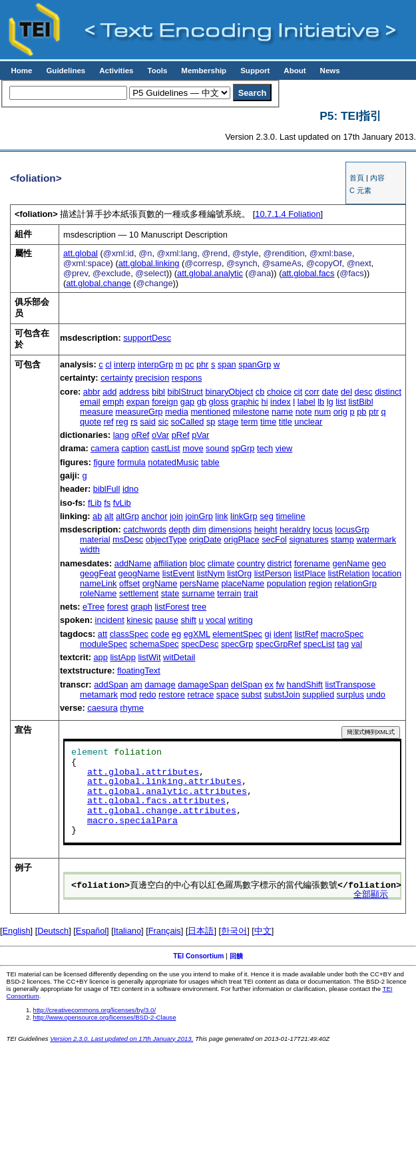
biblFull (106, 489)
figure (103, 462)
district (279, 563)
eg (176, 634)
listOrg (239, 573)
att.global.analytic (210, 273)
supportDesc (147, 338)
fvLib (122, 503)
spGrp (243, 448)
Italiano (127, 931)
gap (187, 402)
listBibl (361, 402)
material (95, 539)
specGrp (237, 644)
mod (128, 694)
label (306, 402)
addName (133, 563)
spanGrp (254, 364)
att (102, 634)
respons (187, 378)
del (346, 392)
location (386, 573)
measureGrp (138, 412)
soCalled (187, 422)
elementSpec (237, 634)
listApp (122, 657)
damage (159, 684)
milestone (251, 412)
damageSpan (203, 684)
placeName (243, 583)
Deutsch (53, 931)
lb (320, 402)
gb (201, 402)
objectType (166, 539)
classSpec (129, 634)
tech (265, 448)
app (101, 657)
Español (91, 931)
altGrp (127, 516)
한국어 (234, 931)
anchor (154, 516)
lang (121, 435)
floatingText (138, 671)
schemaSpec (154, 644)
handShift (305, 684)
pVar (200, 435)
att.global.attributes (143, 773)
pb (361, 412)
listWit (149, 657)
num (322, 412)
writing (240, 620)
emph (113, 402)
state (170, 593)
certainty (116, 378)
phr (202, 364)
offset (129, 583)
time (268, 422)
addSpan (111, 684)
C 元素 (360, 190)
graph (141, 607)
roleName (98, 593)
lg (330, 402)
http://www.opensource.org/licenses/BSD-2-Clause (104, 1017)
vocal (216, 620)
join (176, 516)
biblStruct (185, 392)
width (90, 549)
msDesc (127, 539)
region (320, 583)
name (282, 412)
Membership (203, 71)
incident (109, 620)
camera (105, 448)
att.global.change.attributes (161, 811)
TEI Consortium (198, 956)
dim (199, 529)
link (221, 516)
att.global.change (98, 283)
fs (107, 503)
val (356, 644)
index (280, 402)
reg (122, 422)
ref (109, 422)
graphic (245, 402)
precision (152, 378)
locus (323, 529)
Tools (157, 71)
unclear (308, 422)
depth (179, 529)
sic (163, 422)
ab (97, 516)
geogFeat (98, 573)
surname (198, 593)
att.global (80, 253)
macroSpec (342, 634)
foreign (165, 402)
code (160, 634)
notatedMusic (173, 462)
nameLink (98, 583)
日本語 (201, 931)
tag (343, 644)
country (251, 563)
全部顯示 (370, 895)
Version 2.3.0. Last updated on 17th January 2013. (121, 1038)
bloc (197, 563)
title (285, 422)
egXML (197, 634)
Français (164, 931)
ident (283, 634)
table (210, 462)
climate (221, 563)
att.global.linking (149, 263)
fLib (95, 503)
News (330, 71)
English (17, 931)
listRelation (349, 573)
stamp (342, 539)
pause (166, 620)
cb (260, 392)
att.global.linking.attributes (164, 782)
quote (90, 422)
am (136, 684)
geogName (139, 573)
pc (189, 364)
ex (269, 684)
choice (279, 392)
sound (217, 448)
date (329, 392)
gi (268, 634)
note (304, 412)
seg (267, 516)
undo (375, 694)
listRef (306, 634)
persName (199, 583)
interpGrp (155, 364)
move (192, 448)
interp (124, 364)
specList (319, 644)
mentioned (210, 412)
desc (364, 392)
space (227, 694)
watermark (376, 539)
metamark (99, 694)
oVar (160, 435)
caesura (102, 708)
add (109, 392)
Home (21, 71)
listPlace (310, 573)
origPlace (241, 539)
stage (228, 422)
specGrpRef (278, 644)
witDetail (179, 657)
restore (171, 694)
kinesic (139, 620)
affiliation (170, 563)
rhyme (132, 708)
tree (199, 607)
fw (280, 684)
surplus (350, 694)
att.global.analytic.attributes (167, 792)
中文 (263, 931)
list (340, 402)
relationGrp (356, 583)
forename (312, 563)
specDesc (199, 644)
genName (351, 563)
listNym (211, 573)
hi (265, 402)
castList (165, 448)
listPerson (273, 573)
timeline (290, 516)
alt (109, 516)
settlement (138, 593)
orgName (160, 583)
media (176, 412)
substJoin (282, 694)
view (284, 448)
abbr (92, 392)
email (90, 402)
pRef (181, 435)
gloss (219, 402)
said (147, 422)
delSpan (246, 684)
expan (138, 402)
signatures (308, 539)
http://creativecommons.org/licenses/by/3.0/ (94, 1010)
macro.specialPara (132, 821)
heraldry (295, 529)
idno (130, 489)
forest (117, 607)
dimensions (230, 529)
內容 (377, 178)
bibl (158, 392)
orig (340, 412)
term (249, 422)
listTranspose (350, 684)
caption (134, 448)
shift (188, 620)
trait (251, 593)
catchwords (144, 529)
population (286, 583)
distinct (388, 392)
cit (298, 392)
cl (108, 364)
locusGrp (352, 529)
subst (252, 694)
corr (312, 392)
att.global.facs (308, 273)
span (227, 364)
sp (211, 422)
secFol (274, 539)
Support (255, 71)
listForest (172, 607)
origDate (205, 539)
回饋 (236, 956)
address (134, 392)
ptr (374, 412)
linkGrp (244, 516)
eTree (93, 607)
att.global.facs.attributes (156, 801)
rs (134, 422)
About (295, 71)
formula (131, 462)
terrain (229, 593)
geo (379, 563)
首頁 (356, 178)
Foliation (287, 214)
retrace (201, 694)
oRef (140, 435)
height (266, 529)
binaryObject (229, 392)
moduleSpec (103, 644)
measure (96, 412)
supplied (318, 694)
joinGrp (199, 516)
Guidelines (65, 71)
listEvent (178, 573)
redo (147, 694)
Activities (116, 71)
